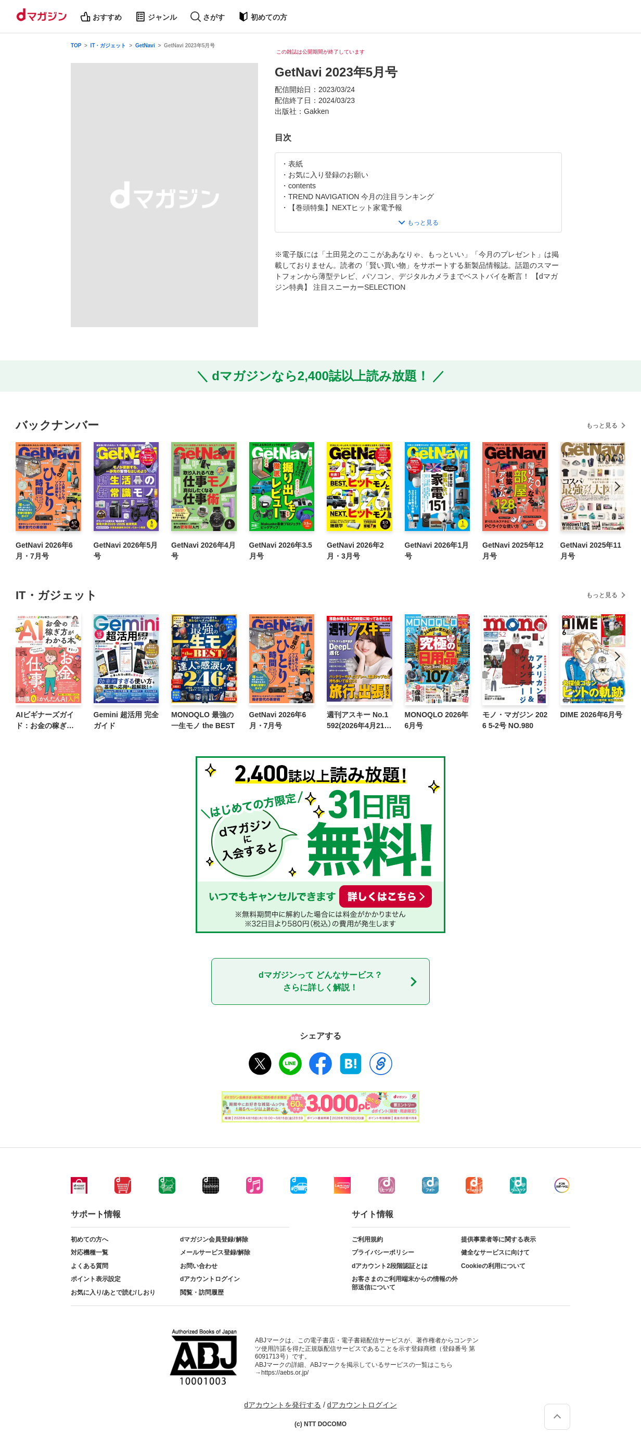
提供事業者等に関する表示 (498, 1239)
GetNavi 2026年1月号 (437, 550)
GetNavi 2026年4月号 (203, 550)
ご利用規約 (367, 1239)
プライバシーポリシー (383, 1252)
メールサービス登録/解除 (215, 1252)
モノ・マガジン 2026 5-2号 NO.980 (514, 720)
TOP (76, 45)
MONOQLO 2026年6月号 (437, 720)
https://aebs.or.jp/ (285, 1372)
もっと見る (602, 425)
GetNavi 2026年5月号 (126, 550)
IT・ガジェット (108, 45)
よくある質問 (89, 1266)
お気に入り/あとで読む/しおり (113, 1292)
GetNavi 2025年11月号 (591, 550)
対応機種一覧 (89, 1252)
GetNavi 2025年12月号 (513, 550)
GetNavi (145, 45)
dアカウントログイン (210, 1279)
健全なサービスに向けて (495, 1252)
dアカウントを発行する (282, 1405)
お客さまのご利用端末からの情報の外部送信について (405, 1283)
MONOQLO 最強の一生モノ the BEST (203, 720)
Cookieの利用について (493, 1266)
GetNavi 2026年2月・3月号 (355, 550)
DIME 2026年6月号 (591, 714)
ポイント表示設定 (96, 1279)
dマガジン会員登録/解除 (214, 1239)
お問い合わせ (198, 1266)
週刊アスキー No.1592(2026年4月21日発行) (359, 720)
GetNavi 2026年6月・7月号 (44, 550)
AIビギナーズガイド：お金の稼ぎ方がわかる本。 (45, 720)
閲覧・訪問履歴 (202, 1292)
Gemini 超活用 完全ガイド (126, 720)
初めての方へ (89, 1239)
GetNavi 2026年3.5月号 (280, 550)
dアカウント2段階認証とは (390, 1266)
